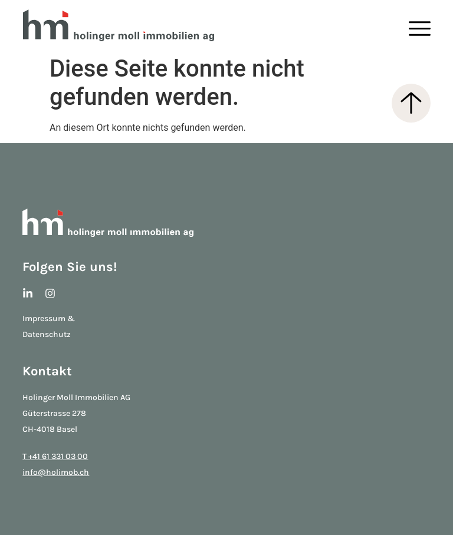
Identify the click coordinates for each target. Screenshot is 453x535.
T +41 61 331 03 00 (55, 456)
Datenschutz (46, 334)
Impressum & (48, 318)
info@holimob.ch (55, 472)
